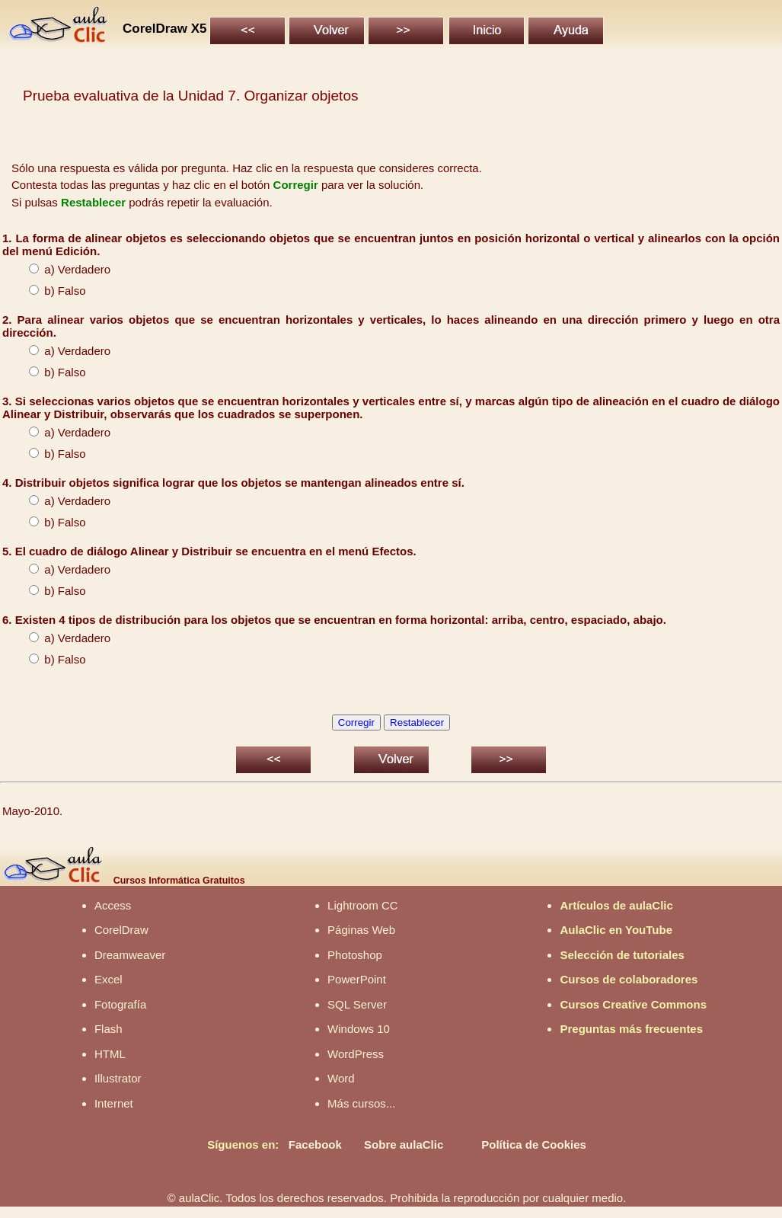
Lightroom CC (362, 905)
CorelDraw (121, 929)
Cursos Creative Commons (633, 1004)
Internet (113, 1103)
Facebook (315, 1144)
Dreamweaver (129, 954)
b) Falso (50, 372)
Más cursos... (361, 1103)
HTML (110, 1053)
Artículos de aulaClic (616, 905)
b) (36, 290)
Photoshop (354, 954)
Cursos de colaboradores (628, 979)
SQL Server (357, 1004)
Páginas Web (361, 929)
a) (36, 569)
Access (112, 905)
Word (341, 1078)
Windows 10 (358, 1028)
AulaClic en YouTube (616, 929)
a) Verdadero (62, 269)
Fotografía (120, 1004)
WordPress (355, 1053)
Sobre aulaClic (403, 1144)
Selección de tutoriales (622, 954)
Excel (108, 979)
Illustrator (118, 1078)
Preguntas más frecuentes (631, 1028)
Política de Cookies (533, 1144)
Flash (108, 1028)
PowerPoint (356, 979)
